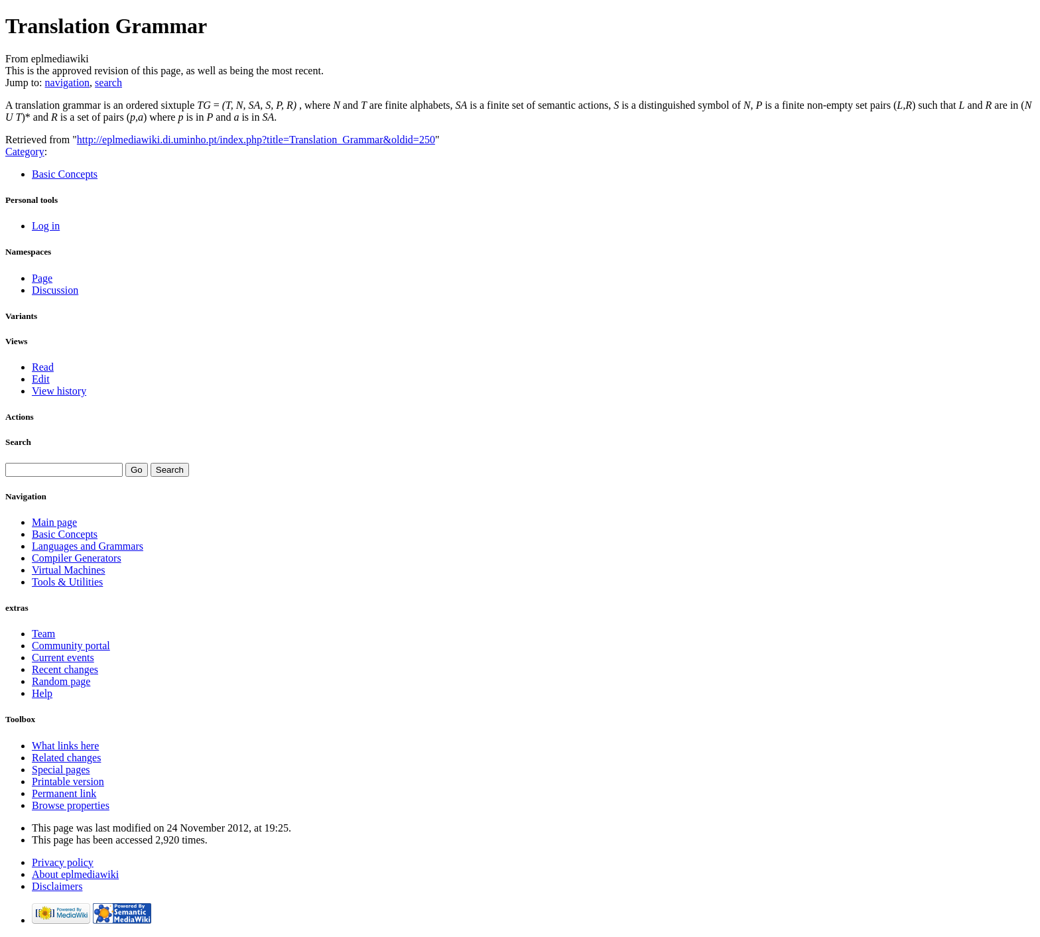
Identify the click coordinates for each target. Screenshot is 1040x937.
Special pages (61, 769)
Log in (46, 225)
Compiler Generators (76, 558)
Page (42, 278)
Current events (63, 657)
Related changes (66, 757)
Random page (61, 681)
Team (43, 633)
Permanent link (64, 793)
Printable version (68, 781)
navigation (67, 82)
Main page (54, 522)
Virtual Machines (68, 570)
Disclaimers (57, 886)
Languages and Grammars (87, 546)
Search (18, 442)
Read (43, 367)
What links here (65, 745)
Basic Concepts (65, 174)
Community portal (71, 645)
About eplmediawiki (75, 874)
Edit (41, 379)
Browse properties (70, 805)
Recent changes (65, 669)
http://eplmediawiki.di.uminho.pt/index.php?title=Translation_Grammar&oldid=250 (256, 139)
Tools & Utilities (67, 582)
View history (59, 391)
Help (42, 693)
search (108, 82)
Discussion (55, 290)
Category (24, 151)
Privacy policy (63, 862)
